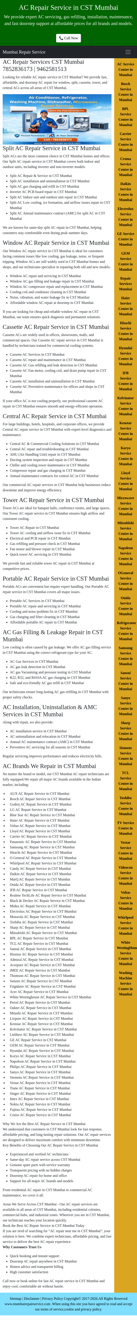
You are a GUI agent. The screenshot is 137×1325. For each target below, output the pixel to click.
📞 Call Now (68, 38)
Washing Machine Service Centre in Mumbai (125, 983)
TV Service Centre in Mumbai (125, 828)
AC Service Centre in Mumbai (125, 69)
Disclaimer (32, 1298)
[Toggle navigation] (128, 52)
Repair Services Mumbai (125, 283)
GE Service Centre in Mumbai (125, 239)
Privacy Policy (52, 1298)
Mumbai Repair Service (24, 52)
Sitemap (15, 1298)
